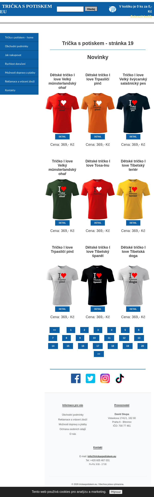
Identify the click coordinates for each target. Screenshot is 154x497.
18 (112, 346)
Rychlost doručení (15, 63)
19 (127, 346)
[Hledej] (70, 9)
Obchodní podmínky (16, 46)
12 (124, 338)
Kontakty (10, 90)
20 (142, 346)
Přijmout (116, 491)
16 (83, 346)
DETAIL (62, 137)
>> (98, 354)
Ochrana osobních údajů (73, 429)
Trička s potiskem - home (19, 37)
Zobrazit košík (141, 16)
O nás (73, 434)
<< (54, 330)
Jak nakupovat (13, 55)
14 (53, 346)
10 (94, 338)
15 (68, 346)
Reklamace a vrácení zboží (19, 81)
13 (139, 338)
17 (97, 346)
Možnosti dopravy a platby (20, 72)
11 (109, 338)
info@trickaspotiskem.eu (102, 456)
